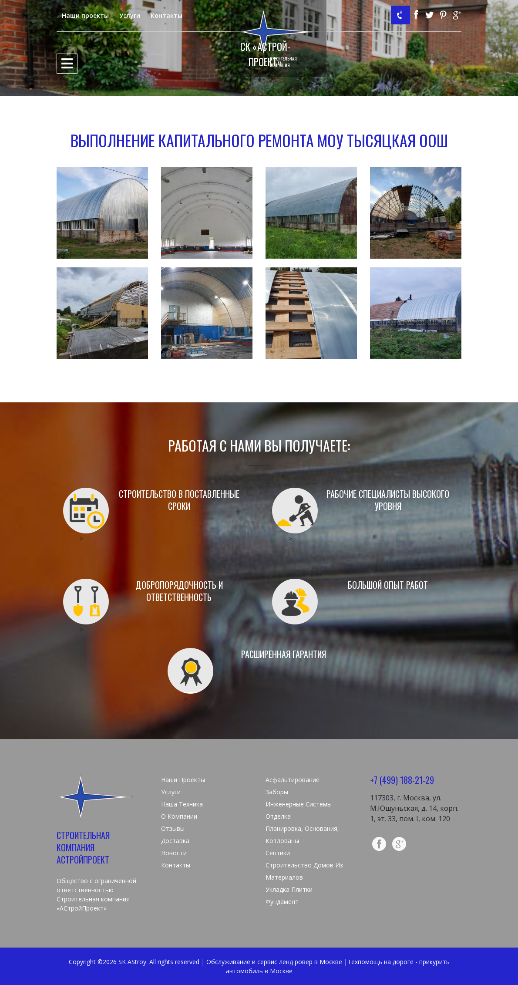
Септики (278, 853)
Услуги (129, 15)
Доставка (175, 841)
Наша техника (182, 804)
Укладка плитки (289, 889)
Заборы (277, 792)
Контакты (166, 15)
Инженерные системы (299, 804)
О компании (179, 816)
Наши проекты (85, 15)
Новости (174, 853)
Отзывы (173, 828)
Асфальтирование (293, 780)
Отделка (278, 816)
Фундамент (282, 901)
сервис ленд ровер (285, 962)
